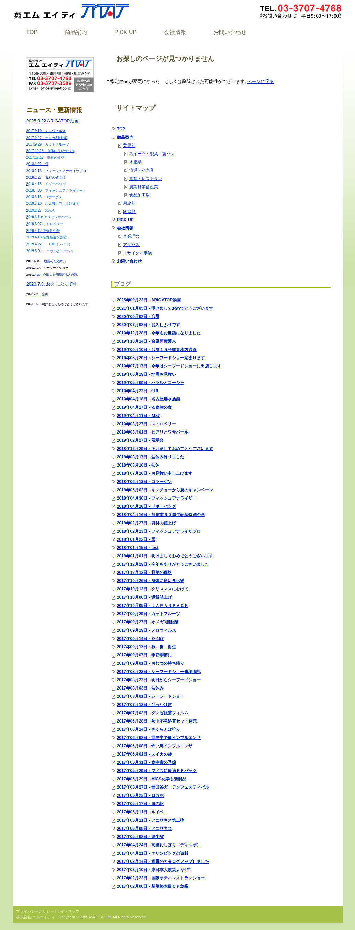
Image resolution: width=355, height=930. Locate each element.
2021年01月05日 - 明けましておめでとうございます (165, 308)
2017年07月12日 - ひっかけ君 (144, 704)
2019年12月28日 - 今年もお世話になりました (159, 333)
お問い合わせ (129, 261)
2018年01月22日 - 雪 (136, 539)
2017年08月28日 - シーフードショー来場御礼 (159, 671)
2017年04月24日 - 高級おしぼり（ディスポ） (159, 845)
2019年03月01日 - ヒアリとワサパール (152, 432)
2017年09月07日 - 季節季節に (144, 655)
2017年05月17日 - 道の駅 (140, 803)
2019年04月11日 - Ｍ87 (138, 415)
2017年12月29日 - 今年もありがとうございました (163, 564)
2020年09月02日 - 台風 (138, 316)
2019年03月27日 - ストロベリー (146, 423)
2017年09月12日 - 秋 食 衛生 (146, 646)
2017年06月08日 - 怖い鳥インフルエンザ (154, 746)
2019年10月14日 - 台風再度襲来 (146, 341)
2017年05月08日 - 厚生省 (140, 836)
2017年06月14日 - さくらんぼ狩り (148, 729)
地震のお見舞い (55, 261)
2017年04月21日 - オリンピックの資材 (152, 853)
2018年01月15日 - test (137, 547)
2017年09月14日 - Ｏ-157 (140, 638)
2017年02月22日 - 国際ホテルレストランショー (161, 878)
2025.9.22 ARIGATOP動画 (52, 121)
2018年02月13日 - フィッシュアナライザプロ (159, 531)
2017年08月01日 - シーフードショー (150, 696)
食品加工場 (139, 195)
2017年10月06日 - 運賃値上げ (144, 597)
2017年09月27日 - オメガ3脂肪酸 (147, 622)
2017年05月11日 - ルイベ (140, 812)
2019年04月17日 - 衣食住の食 (144, 407)
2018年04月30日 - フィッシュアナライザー (157, 498)
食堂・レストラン (145, 178)
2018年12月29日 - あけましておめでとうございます (165, 448)
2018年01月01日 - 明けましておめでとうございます (165, 556)
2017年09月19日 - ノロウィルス (146, 630)
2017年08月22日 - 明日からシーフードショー (159, 679)
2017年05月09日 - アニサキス (144, 828)
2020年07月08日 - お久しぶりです (148, 324)
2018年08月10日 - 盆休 (138, 465)
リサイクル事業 (137, 252)
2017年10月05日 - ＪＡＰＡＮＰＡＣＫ (152, 605)
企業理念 (131, 236)
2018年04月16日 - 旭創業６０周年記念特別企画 (161, 514)
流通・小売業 (141, 170)
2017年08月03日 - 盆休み (140, 688)
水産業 (135, 162)
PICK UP (125, 219)
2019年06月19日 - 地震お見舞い (146, 374)
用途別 (129, 203)
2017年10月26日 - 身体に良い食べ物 (150, 580)
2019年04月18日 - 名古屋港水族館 (148, 399)
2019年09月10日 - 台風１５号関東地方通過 (157, 349)
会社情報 (125, 228)
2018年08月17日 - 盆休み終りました (150, 457)
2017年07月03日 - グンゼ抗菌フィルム (152, 712)
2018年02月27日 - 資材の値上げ (146, 523)
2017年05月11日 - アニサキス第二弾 (150, 820)
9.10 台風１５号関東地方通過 (51, 274)
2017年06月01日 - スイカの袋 (144, 754)
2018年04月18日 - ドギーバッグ (146, 506)
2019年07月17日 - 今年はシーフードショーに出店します (169, 366)
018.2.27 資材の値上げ (47, 177)
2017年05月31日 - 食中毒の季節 (146, 762)
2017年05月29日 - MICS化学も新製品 (151, 779)
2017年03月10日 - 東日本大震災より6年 (154, 869)
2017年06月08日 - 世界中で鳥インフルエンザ (159, 737)
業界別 (129, 145)
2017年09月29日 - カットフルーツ (148, 613)
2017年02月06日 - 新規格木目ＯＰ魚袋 (152, 886)
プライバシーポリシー (35, 911)
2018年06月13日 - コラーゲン (144, 481)
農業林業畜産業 (143, 186)
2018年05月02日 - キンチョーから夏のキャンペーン (165, 490)
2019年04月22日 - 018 (137, 390)
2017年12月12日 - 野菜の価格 (144, 572)
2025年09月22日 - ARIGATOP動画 (149, 300)
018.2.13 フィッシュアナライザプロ (57, 171)
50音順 (129, 211)
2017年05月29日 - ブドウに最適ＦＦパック (157, 770)
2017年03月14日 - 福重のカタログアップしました (163, 861)
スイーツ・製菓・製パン (152, 153)
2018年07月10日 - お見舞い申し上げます (154, 473)
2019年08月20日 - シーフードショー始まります (161, 357)
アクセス (131, 244)
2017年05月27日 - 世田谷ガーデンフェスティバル (163, 787)
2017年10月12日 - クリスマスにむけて (152, 589)
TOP (121, 129)
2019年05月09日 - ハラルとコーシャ (150, 382)
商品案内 (125, 137)
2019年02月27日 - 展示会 (140, 440)
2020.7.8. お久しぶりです (52, 284)
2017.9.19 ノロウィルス (46, 131)
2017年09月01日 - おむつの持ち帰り (150, 663)
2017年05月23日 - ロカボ (140, 795)
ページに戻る (260, 81)
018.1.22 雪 (38, 164)
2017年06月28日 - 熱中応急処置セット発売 (157, 721)
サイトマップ (68, 911)
